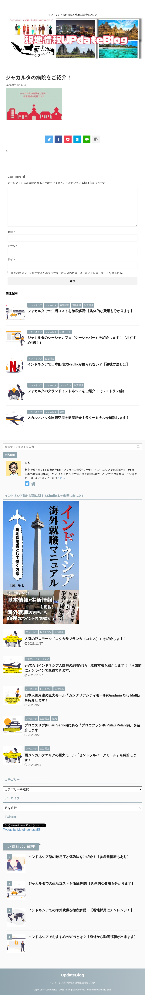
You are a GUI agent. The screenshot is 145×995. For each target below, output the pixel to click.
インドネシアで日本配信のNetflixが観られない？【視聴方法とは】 (78, 364)
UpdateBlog (72, 975)
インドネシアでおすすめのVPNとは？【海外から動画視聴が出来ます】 (82, 937)
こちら (61, 477)
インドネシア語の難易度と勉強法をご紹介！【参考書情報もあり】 (79, 857)
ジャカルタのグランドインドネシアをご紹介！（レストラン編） (76, 391)
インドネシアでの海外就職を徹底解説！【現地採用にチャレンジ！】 (81, 910)
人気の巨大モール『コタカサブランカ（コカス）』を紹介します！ (75, 639)
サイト (11, 259)
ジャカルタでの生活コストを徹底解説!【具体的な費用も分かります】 (80, 311)
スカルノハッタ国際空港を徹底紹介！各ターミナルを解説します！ (78, 418)
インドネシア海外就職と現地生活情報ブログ (72, 982)
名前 (11, 232)
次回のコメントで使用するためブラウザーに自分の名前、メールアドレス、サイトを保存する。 (68, 272)
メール (12, 245)
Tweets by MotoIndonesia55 (21, 829)
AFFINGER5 (104, 989)
